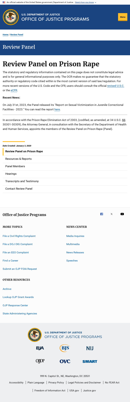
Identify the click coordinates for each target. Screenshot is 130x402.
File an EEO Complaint (16, 252)
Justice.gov (89, 390)
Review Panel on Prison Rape (24, 151)
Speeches (72, 260)
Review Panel (16, 34)
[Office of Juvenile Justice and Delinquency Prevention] (40, 364)
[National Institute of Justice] (90, 350)
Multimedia (73, 244)
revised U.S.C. (115, 85)
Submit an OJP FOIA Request (20, 268)
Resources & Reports (18, 158)
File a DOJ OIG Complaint (17, 244)
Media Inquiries (75, 236)
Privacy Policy (56, 382)
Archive (7, 289)
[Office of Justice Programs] (11, 17)
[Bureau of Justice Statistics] (65, 352)
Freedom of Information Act (49, 390)
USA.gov (74, 390)
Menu (122, 17)
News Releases (75, 252)
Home (5, 34)
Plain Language (36, 382)
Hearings (11, 173)
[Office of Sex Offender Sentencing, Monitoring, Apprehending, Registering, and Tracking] (90, 363)
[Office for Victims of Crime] (65, 363)
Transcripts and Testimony (22, 181)
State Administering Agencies (20, 313)
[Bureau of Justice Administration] (40, 350)
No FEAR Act (112, 382)
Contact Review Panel (18, 188)
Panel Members (15, 166)
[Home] (55, 17)
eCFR (14, 90)
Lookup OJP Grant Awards (18, 297)
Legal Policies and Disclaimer (84, 382)
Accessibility (16, 382)
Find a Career (10, 260)
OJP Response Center (15, 305)
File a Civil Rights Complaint (19, 236)
